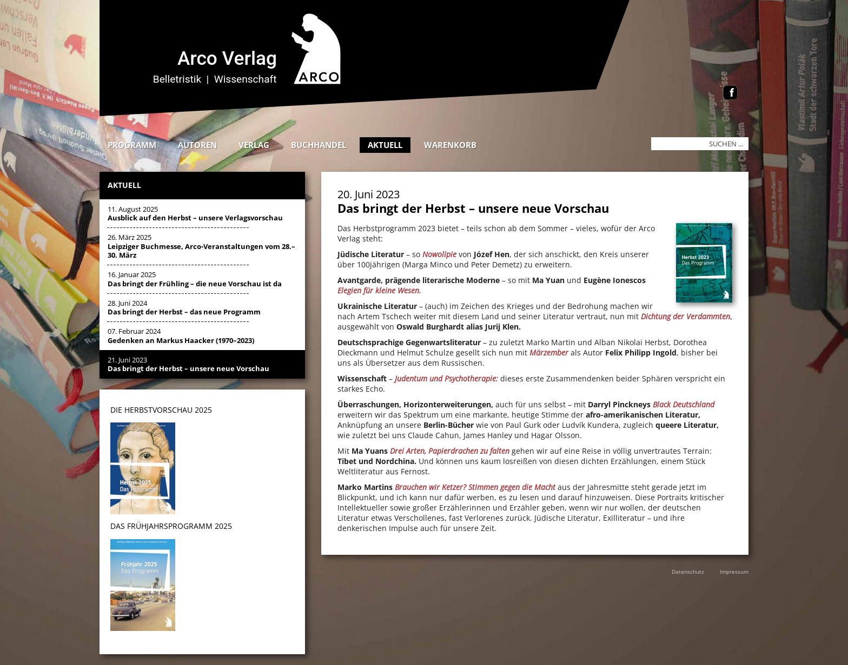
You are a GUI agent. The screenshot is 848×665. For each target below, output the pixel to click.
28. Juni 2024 (184, 307)
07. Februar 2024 (181, 335)
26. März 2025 (201, 246)
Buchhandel (318, 144)
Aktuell (385, 144)
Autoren (197, 144)
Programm (132, 144)
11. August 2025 (195, 213)
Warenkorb (450, 144)
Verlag (254, 144)
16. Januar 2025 (195, 279)
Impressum (734, 571)
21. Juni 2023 (188, 364)
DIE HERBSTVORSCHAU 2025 (161, 410)
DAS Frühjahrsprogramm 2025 (171, 526)
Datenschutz (688, 571)
